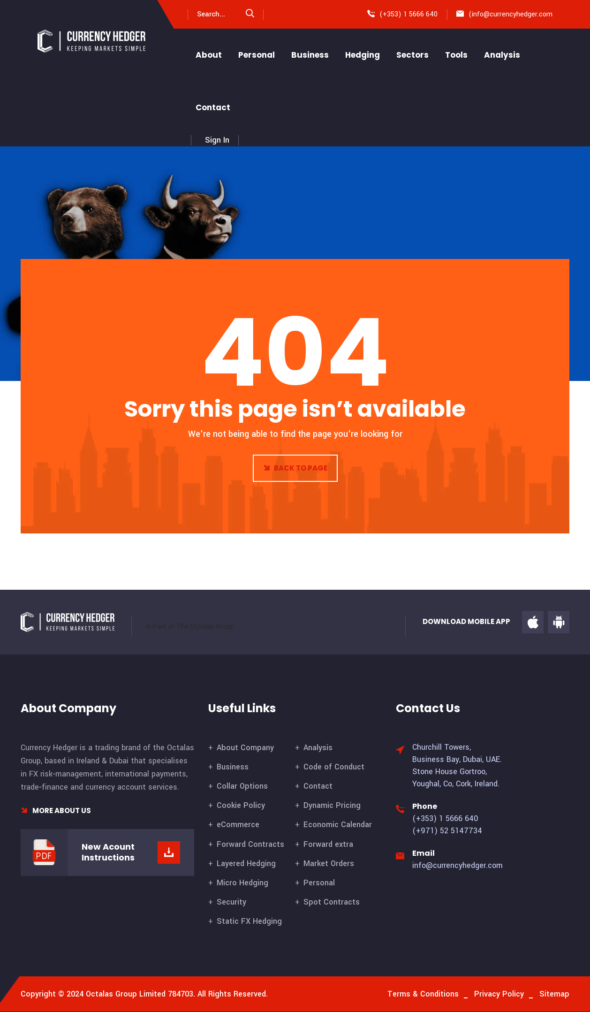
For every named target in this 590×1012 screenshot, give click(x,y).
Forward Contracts (250, 844)
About (209, 55)
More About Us (56, 810)
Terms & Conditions (423, 994)
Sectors (412, 55)
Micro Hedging (242, 882)
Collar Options (242, 786)
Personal (256, 55)
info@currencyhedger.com (512, 14)
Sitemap (554, 994)
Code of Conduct (333, 766)
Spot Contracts (331, 902)
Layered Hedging (246, 863)
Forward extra (328, 844)
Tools (456, 55)
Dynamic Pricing (332, 805)
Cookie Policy (241, 805)
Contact (213, 107)
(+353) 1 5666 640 (408, 14)
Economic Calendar (337, 824)
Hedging (362, 55)
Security (231, 902)
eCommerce (238, 824)
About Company (245, 747)
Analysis (502, 55)
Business (310, 55)
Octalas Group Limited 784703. (140, 994)
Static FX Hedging (249, 921)
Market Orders (328, 863)
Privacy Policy (499, 994)
